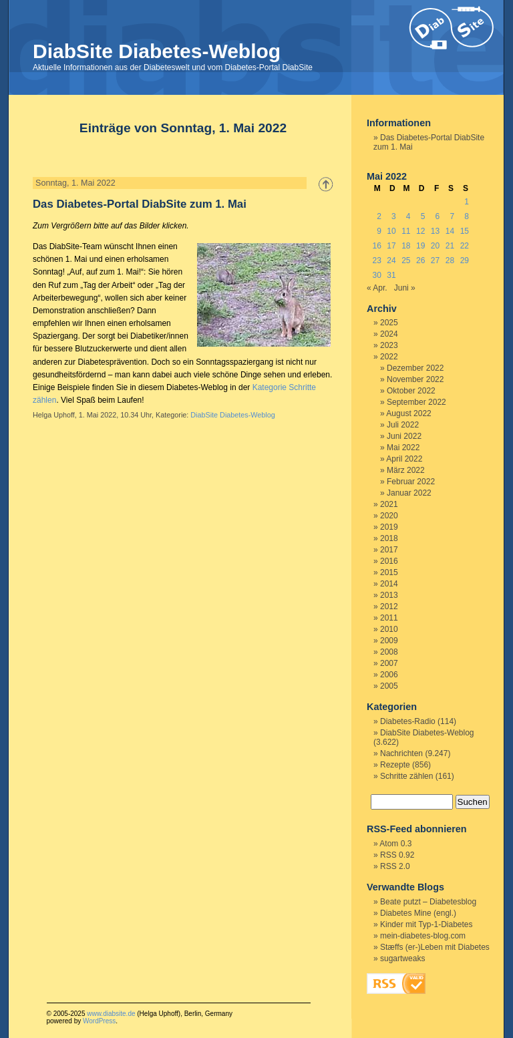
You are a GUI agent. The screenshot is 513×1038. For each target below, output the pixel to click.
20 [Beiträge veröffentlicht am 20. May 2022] (435, 245)
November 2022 (415, 379)
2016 (389, 561)
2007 (389, 663)
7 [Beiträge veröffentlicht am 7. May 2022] (452, 216)
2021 (389, 504)
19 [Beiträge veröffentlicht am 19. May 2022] (420, 245)
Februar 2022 (411, 481)
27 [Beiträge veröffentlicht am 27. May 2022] (435, 260)
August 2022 (408, 413)
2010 (389, 629)
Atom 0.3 (395, 843)
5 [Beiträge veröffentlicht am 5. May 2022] (423, 216)
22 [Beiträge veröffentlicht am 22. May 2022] (464, 245)
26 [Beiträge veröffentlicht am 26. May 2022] (420, 260)
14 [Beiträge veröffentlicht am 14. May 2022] (450, 231)
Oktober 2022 (411, 390)
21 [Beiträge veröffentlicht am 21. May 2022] (450, 245)
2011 (389, 618)
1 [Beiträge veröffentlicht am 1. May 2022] (466, 201)
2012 (389, 606)
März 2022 (406, 470)
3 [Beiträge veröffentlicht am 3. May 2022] (393, 216)
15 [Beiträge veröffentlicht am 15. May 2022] (464, 231)
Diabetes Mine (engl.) (418, 913)
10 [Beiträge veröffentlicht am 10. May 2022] (391, 231)
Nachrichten (401, 753)
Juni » (404, 288)
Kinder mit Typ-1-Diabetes (426, 924)
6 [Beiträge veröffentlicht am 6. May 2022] (438, 216)
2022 (389, 356)
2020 (389, 515)
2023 (389, 345)
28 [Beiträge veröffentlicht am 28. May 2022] (450, 260)
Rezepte (395, 764)
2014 (389, 583)
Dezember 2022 (415, 368)
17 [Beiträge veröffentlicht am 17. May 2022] (391, 245)
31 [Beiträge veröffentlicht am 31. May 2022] (391, 275)
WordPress (99, 1021)
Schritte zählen (406, 776)
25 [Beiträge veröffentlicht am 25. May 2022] (405, 260)
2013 (389, 595)
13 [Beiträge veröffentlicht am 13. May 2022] (435, 231)
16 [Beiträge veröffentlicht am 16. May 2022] (376, 245)
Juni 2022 (404, 436)
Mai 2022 (403, 447)
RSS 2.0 (395, 866)
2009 (389, 640)
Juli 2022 (403, 424)
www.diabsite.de (111, 1013)
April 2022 (404, 459)
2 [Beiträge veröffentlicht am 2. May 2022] (379, 216)
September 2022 (416, 402)
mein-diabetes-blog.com (423, 935)
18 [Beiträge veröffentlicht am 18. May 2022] (405, 245)
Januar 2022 (409, 493)
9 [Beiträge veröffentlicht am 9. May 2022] (379, 231)
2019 (389, 527)
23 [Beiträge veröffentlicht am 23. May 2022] (376, 260)
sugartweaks (402, 958)
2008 (389, 652)
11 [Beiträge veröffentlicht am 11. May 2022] (405, 231)
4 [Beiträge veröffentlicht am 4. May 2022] (408, 216)
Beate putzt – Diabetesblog (428, 901)
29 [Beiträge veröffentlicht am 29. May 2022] (464, 260)
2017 (389, 549)
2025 (389, 322)
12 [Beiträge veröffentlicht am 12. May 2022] (420, 231)
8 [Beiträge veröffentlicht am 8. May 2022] (466, 216)
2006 (389, 674)
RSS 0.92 (397, 855)
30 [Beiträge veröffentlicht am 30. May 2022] (376, 275)
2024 (389, 334)
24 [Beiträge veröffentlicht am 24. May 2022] (391, 260)
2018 (389, 538)
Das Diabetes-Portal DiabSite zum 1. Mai (139, 204)
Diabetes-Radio (408, 721)
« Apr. (377, 288)
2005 (389, 686)
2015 (389, 572)
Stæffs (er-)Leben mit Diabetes (435, 947)
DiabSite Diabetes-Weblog (157, 51)
